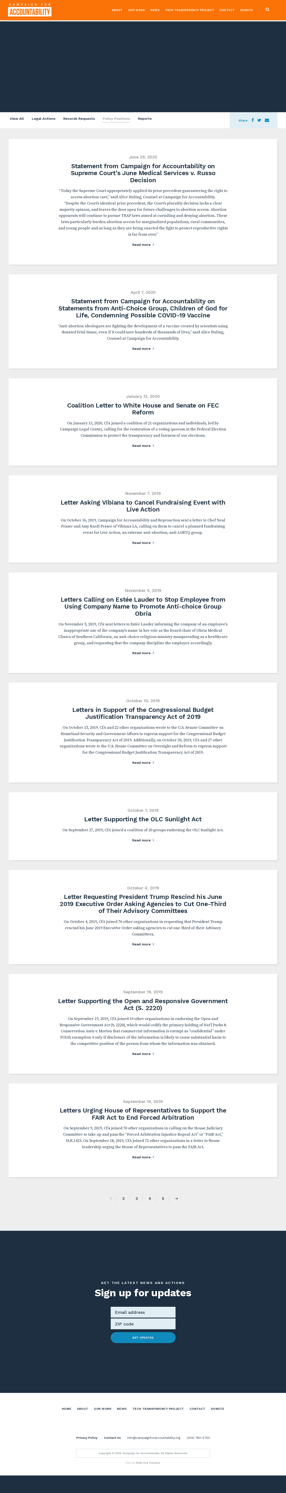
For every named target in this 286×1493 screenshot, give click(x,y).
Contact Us (112, 1455)
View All (16, 120)
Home (67, 1415)
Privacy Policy (86, 1455)
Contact (226, 10)
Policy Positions (117, 120)
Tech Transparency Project (189, 10)
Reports (147, 120)
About (116, 10)
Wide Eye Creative (148, 1480)
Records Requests (79, 120)
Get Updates (143, 1344)
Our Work (136, 10)
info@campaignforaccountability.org (153, 1455)
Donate (246, 10)
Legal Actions (43, 120)
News (154, 10)
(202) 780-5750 (198, 1455)
